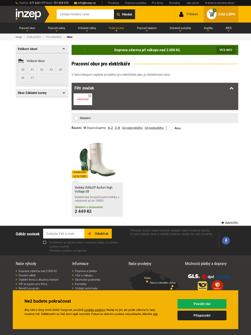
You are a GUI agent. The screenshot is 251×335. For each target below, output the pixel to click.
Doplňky (208, 28)
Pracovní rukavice (147, 28)
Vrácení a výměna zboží (219, 3)
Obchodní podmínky (87, 279)
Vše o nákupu (84, 275)
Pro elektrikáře (54, 37)
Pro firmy (157, 3)
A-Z (110, 128)
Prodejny (113, 3)
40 (23, 69)
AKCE (229, 28)
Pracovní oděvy (56, 28)
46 (23, 77)
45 (60, 69)
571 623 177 (37, 3)
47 (32, 77)
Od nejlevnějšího (132, 128)
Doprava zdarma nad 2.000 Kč (38, 271)
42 (41, 69)
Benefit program (29, 288)
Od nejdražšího (154, 128)
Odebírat (101, 234)
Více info (225, 50)
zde (155, 314)
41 (32, 69)
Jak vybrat (192, 3)
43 (51, 69)
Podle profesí (116, 28)
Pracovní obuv (27, 28)
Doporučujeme (96, 128)
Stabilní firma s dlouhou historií (38, 279)
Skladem (85, 118)
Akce (178, 128)
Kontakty (174, 3)
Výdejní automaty (86, 288)
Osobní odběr (27, 275)
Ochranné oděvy (87, 28)
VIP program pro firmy (33, 284)
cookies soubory (94, 310)
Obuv (69, 37)
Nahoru (231, 223)
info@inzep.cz (87, 3)
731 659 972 (61, 3)
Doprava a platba (135, 3)
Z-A (117, 128)
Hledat (127, 14)
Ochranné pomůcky (180, 28)
